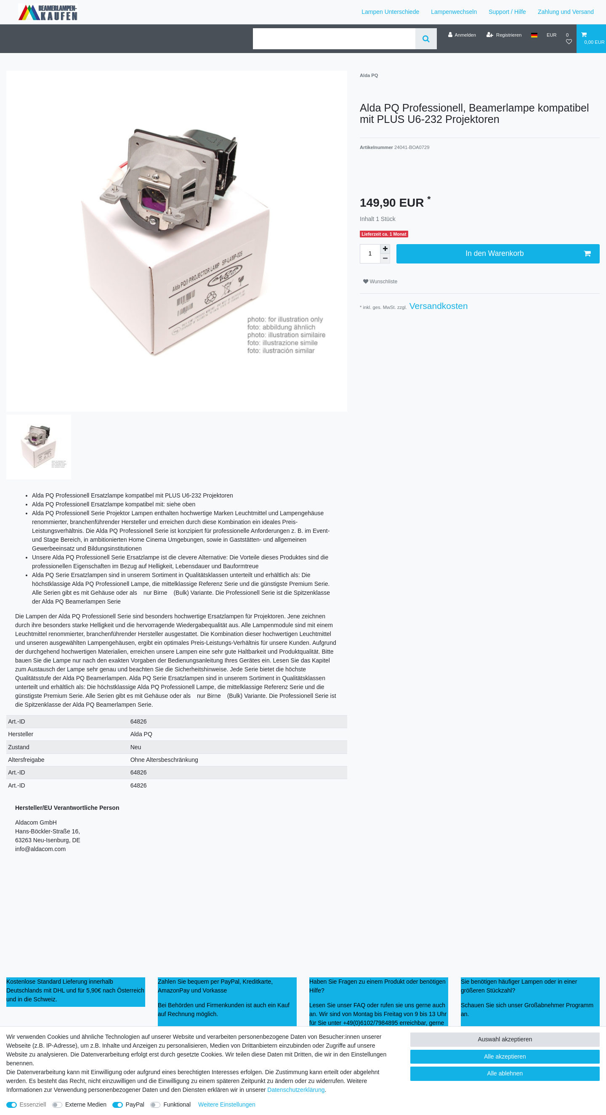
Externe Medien (85, 1104)
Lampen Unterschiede (390, 11)
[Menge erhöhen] (385, 249)
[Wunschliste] (569, 38)
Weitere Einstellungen (226, 1104)
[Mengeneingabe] (370, 253)
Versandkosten (437, 306)
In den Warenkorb (527, 253)
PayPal (135, 1104)
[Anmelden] (462, 34)
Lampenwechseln (454, 11)
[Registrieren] (504, 34)
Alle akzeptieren (505, 1056)
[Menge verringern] (385, 258)
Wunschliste (380, 282)
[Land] (534, 34)
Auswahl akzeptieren (505, 1039)
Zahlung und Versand (566, 11)
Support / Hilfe (507, 11)
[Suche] (426, 38)
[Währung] (551, 34)
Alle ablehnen (505, 1073)
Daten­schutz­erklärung (295, 1089)
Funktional (177, 1104)
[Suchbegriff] (334, 38)
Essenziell (33, 1104)
